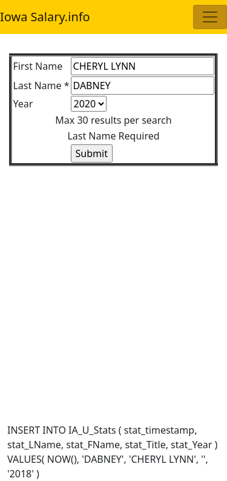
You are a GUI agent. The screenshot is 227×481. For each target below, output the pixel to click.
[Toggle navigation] (210, 17)
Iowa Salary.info (45, 16)
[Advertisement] (113, 280)
